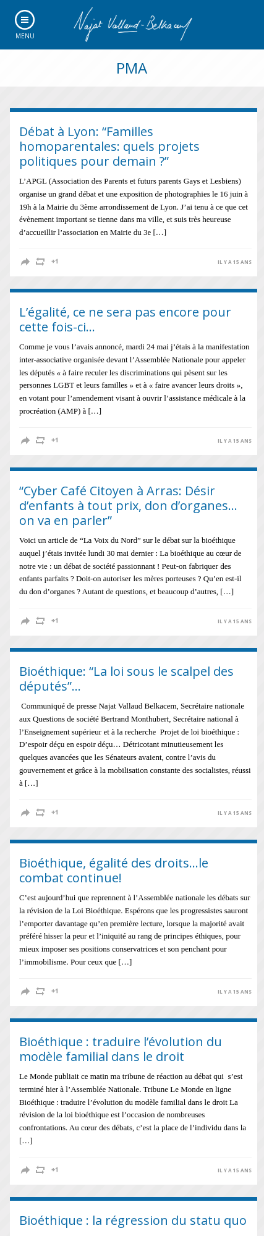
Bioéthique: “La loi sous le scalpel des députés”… (126, 678)
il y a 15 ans (235, 262)
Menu (25, 36)
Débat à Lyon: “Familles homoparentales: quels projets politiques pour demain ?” (109, 146)
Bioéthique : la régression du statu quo (133, 1220)
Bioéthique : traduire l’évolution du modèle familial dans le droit (120, 1049)
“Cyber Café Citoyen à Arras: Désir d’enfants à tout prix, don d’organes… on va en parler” (128, 505)
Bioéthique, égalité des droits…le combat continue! (113, 870)
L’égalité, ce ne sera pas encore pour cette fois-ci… (125, 319)
